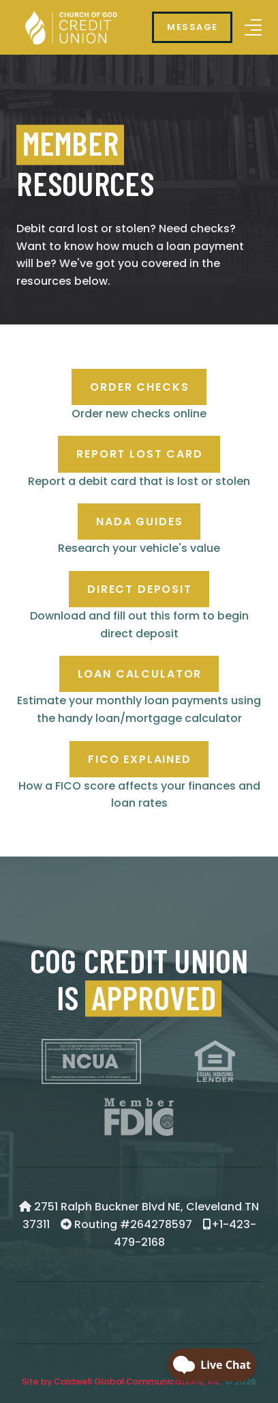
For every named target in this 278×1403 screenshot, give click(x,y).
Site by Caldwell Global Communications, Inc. (122, 1381)
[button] (253, 28)
